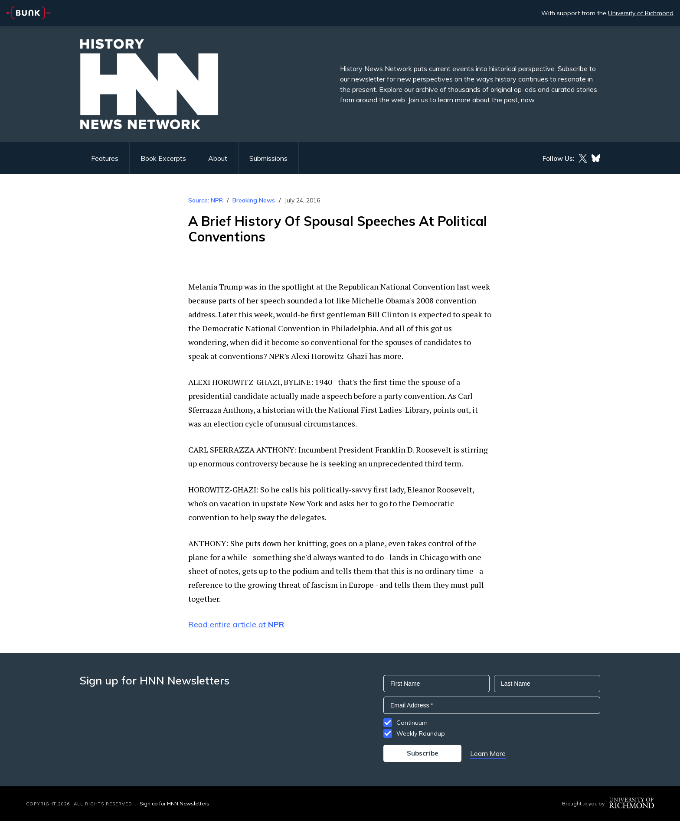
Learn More (488, 753)
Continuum (412, 723)
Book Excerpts (163, 158)
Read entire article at (236, 624)
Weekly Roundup (420, 733)
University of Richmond (640, 13)
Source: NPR (205, 200)
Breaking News (253, 200)
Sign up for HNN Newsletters (174, 803)
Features (104, 158)
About (217, 158)
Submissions (268, 158)
